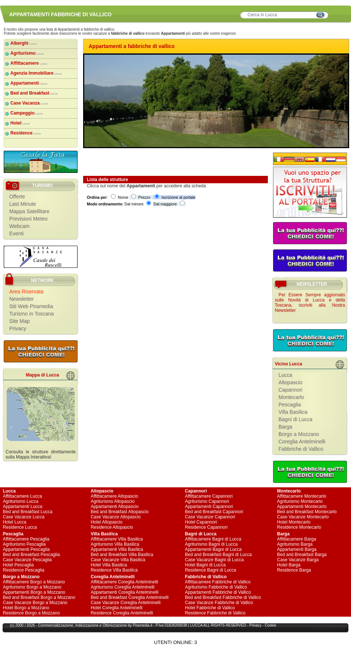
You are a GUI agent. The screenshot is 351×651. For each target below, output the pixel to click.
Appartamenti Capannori (209, 506)
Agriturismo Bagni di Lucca (211, 544)
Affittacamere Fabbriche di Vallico (218, 581)
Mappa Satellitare (29, 211)
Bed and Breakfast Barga (302, 554)
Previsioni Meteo (28, 219)
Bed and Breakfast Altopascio (120, 511)
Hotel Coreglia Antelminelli (116, 607)
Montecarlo (291, 397)
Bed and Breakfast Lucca (27, 511)
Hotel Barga (288, 565)
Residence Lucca (20, 527)
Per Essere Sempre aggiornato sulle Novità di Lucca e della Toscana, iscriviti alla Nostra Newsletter (310, 302)
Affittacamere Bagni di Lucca (213, 539)
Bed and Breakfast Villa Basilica (122, 554)
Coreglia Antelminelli (302, 441)
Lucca (285, 375)
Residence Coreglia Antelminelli (122, 613)
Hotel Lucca (14, 522)
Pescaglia (290, 405)
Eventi (16, 233)
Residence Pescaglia (23, 570)
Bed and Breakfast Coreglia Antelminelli (129, 597)
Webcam (19, 226)
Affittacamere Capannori (209, 496)
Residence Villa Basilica (114, 570)
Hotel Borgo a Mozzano (26, 607)
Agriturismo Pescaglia (24, 544)
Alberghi (23, 43)
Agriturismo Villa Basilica (115, 544)
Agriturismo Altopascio (112, 501)
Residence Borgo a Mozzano (31, 613)
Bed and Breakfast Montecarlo (307, 511)
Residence (25, 133)
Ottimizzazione (115, 625)
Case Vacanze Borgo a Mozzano (35, 602)
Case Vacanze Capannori (210, 516)
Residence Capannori (206, 527)
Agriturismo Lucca (20, 501)
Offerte (17, 197)
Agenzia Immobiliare (36, 73)
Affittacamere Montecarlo (301, 496)
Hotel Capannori (201, 522)
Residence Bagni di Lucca (210, 570)
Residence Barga (294, 570)
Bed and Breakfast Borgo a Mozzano (39, 597)
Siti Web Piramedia (31, 306)
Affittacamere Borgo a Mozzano (34, 581)
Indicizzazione (87, 625)
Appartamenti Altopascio (114, 506)
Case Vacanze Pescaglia (27, 559)
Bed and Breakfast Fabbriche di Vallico (223, 597)
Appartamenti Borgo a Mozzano (34, 592)
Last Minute (22, 204)
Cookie (270, 625)
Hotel (20, 123)
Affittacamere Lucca (22, 496)
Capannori (291, 390)
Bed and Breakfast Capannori (214, 511)
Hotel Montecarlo (294, 522)
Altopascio (291, 382)
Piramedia (141, 625)
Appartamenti (28, 83)
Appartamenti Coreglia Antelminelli (124, 592)
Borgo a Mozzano (299, 434)
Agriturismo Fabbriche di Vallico (216, 587)
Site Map (19, 321)
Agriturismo (27, 53)
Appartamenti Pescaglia (26, 549)
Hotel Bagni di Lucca (205, 565)
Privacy (17, 328)
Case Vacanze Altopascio (115, 516)
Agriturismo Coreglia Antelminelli (122, 587)
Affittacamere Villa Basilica (117, 539)
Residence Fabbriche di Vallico (215, 613)
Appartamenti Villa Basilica (117, 549)
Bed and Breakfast (34, 93)
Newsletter (21, 299)
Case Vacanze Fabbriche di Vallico (219, 602)
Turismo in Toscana (31, 314)
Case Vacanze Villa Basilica (118, 559)
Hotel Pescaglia (18, 565)
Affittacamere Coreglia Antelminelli (124, 581)
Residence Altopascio (112, 527)
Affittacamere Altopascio (114, 496)
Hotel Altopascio (106, 522)
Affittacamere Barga (296, 539)
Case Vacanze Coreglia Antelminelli (125, 602)
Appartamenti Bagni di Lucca (213, 549)
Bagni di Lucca (296, 419)
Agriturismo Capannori (207, 501)
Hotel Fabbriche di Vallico (210, 607)
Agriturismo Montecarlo (300, 501)
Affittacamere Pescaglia (26, 539)
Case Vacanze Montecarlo (303, 516)
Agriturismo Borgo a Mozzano (32, 587)
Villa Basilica (293, 412)
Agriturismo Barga (295, 544)
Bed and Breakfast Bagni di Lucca (218, 554)
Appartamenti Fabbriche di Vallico (218, 592)
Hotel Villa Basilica (109, 565)
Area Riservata (26, 291)
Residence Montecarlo (299, 527)
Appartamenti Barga (297, 549)
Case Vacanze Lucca (24, 516)
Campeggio (26, 113)
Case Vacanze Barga (298, 559)
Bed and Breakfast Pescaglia (31, 554)
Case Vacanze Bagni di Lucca (214, 559)
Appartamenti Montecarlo (302, 506)
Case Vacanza (29, 103)
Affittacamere (28, 63)
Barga (285, 427)
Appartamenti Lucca (22, 506)
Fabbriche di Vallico (301, 449)
